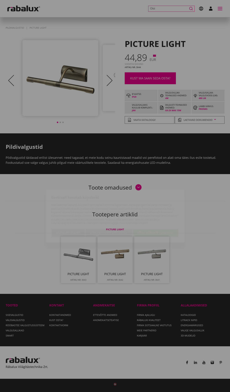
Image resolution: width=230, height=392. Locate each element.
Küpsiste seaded (68, 213)
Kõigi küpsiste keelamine (109, 213)
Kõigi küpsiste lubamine (155, 213)
